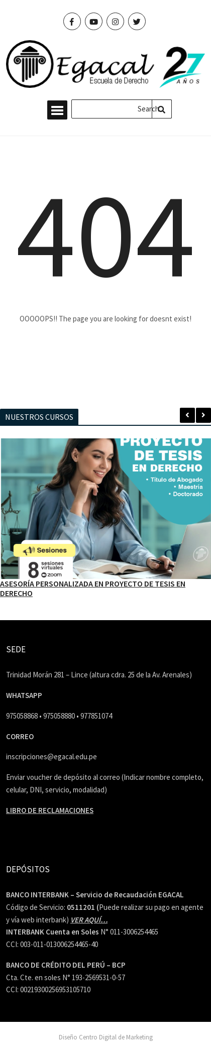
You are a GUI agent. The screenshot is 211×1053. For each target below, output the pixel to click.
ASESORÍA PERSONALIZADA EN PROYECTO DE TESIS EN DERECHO (92, 588)
